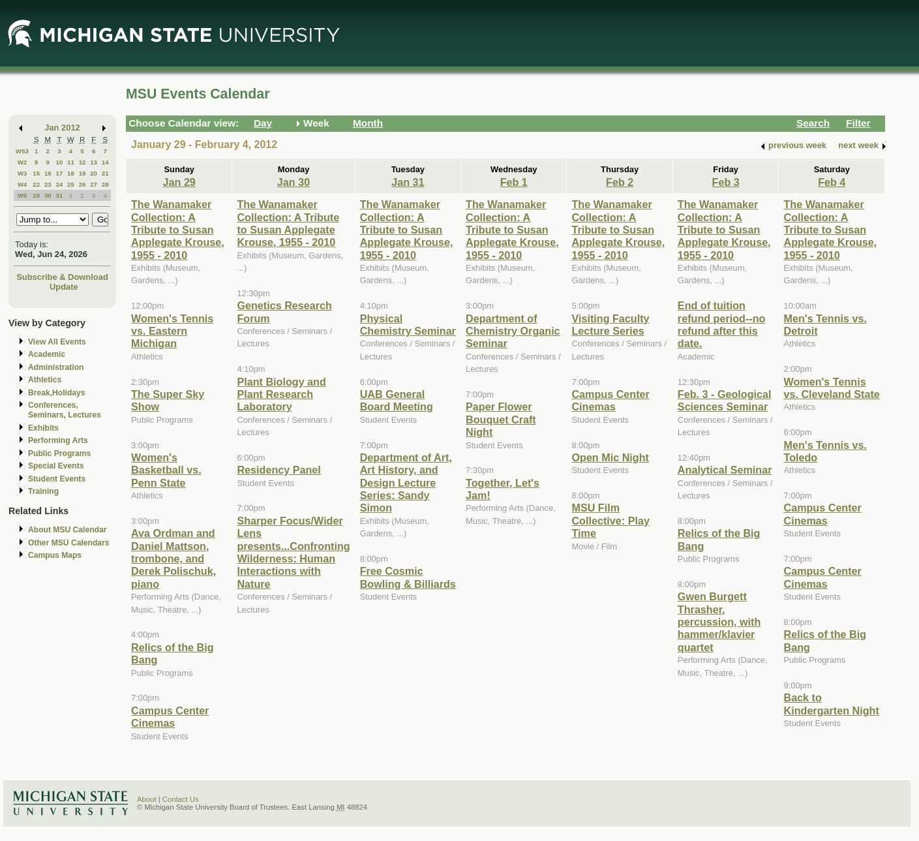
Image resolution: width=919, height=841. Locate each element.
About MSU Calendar (67, 529)
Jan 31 (407, 182)
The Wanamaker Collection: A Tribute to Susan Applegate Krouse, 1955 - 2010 (177, 229)
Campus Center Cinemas (170, 717)
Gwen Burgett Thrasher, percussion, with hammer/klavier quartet (719, 621)
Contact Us (180, 799)
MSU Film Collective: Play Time (610, 520)
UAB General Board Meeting (396, 400)
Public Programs (59, 453)
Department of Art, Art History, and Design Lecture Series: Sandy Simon (406, 482)
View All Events (57, 341)
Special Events (55, 465)
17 (59, 173)
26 (82, 184)
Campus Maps (55, 555)
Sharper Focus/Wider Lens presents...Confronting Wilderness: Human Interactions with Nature (293, 552)
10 (59, 162)
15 (36, 173)
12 (82, 162)
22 (36, 184)
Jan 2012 (62, 127)
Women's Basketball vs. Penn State (166, 470)
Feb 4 (831, 182)
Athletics (44, 379)
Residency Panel (278, 470)
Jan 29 (179, 182)
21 (105, 173)
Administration (55, 367)
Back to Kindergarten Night (831, 704)
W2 (22, 162)
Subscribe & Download (62, 277)
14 (105, 162)
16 (48, 173)
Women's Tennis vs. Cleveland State (831, 388)
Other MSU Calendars (69, 542)
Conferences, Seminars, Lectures (64, 410)
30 (48, 195)
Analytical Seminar (725, 470)
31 (59, 195)
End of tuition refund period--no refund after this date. (722, 324)
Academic (46, 354)
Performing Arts (58, 440)
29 (36, 195)
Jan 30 (293, 182)
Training (43, 491)
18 (70, 173)
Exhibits (43, 428)
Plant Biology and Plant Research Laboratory (281, 394)
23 (48, 184)
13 (93, 162)
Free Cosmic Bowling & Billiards (408, 577)
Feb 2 (619, 182)
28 (105, 184)
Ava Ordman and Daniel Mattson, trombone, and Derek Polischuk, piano (173, 558)
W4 (22, 184)
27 (93, 184)
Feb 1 (514, 182)
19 (82, 173)
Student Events (56, 478)
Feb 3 (726, 182)
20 (93, 173)
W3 (22, 173)
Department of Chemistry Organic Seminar (513, 331)
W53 (22, 151)
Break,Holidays (56, 392)
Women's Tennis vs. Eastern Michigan (172, 331)
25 (70, 184)
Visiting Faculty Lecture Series (610, 325)
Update (64, 287)
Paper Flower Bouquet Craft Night (501, 419)
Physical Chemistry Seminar (408, 325)
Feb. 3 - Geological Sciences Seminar (725, 400)
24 (59, 184)
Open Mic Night (609, 457)
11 (70, 162)
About (147, 799)
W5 (22, 195)
